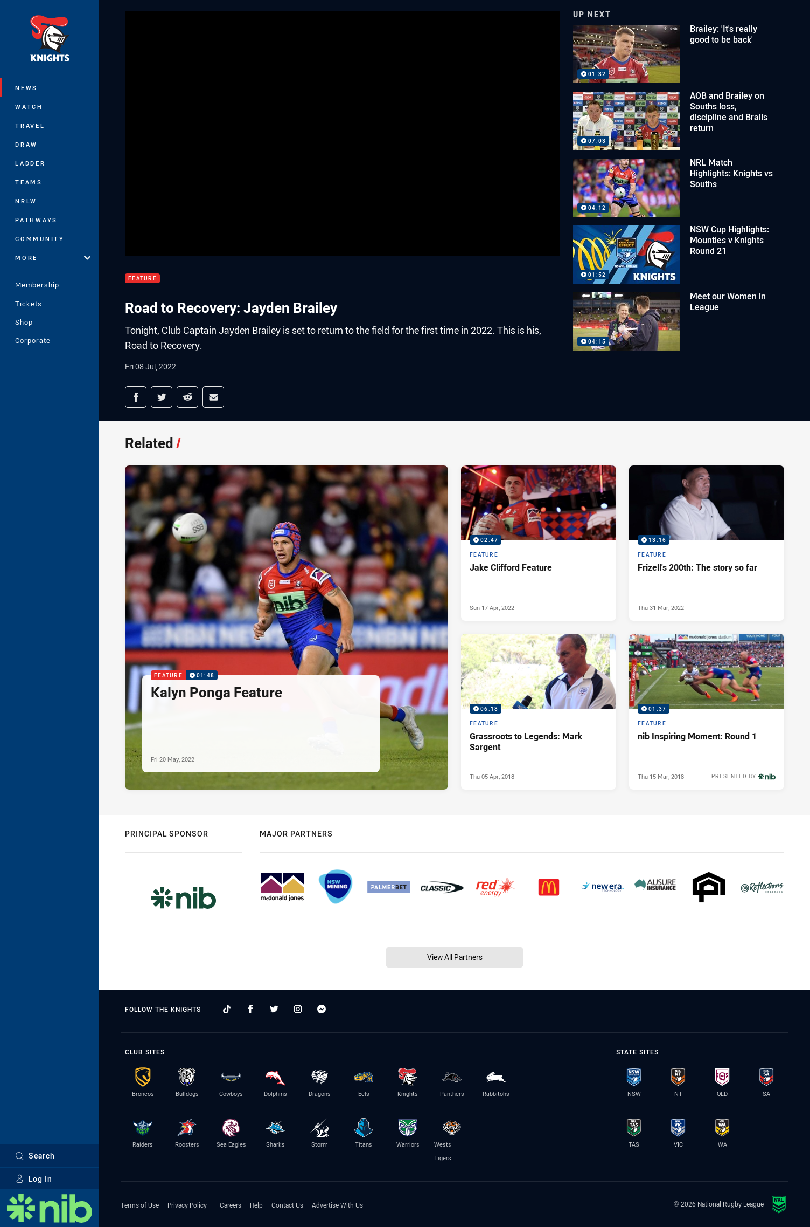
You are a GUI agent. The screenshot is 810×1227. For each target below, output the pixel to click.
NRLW (26, 201)
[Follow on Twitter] (274, 1009)
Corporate (33, 340)
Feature (142, 278)
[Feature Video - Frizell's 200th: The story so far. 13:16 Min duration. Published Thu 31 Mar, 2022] (706, 543)
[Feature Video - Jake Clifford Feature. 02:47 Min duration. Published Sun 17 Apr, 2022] (538, 543)
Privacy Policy (187, 1205)
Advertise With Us (337, 1205)
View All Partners (455, 957)
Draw (26, 144)
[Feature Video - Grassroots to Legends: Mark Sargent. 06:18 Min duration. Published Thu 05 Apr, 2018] (538, 711)
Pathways (36, 220)
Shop (24, 322)
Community (40, 239)
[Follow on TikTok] (226, 1009)
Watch (29, 106)
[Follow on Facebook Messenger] (321, 1009)
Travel (30, 125)
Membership (37, 285)
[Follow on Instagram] (298, 1009)
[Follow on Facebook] (250, 1009)
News (26, 88)
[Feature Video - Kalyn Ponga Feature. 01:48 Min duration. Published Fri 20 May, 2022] (286, 627)
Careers (230, 1205)
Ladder (30, 163)
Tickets (28, 304)
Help (256, 1205)
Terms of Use (140, 1205)
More (52, 257)
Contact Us (287, 1205)
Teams (29, 182)
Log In (33, 1179)
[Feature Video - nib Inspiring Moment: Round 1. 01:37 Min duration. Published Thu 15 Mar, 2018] (706, 711)
